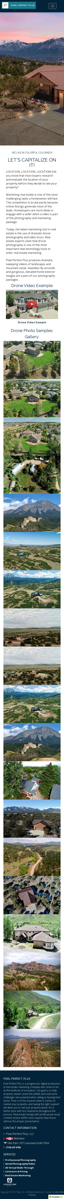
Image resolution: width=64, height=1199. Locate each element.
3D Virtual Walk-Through (18, 1167)
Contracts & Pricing (15, 1171)
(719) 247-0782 (12, 1147)
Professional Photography (19, 1160)
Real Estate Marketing (17, 1175)
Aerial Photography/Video (19, 1163)
